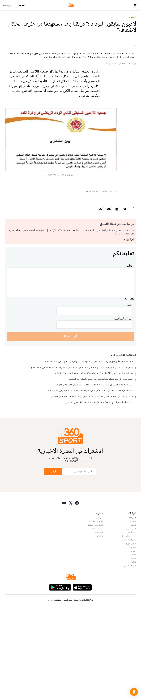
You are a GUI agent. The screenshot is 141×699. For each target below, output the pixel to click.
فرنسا (133, 649)
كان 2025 (132, 608)
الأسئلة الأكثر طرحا (95, 612)
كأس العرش (131, 619)
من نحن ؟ (99, 608)
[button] (134, 692)
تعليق (129, 356)
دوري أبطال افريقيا (128, 623)
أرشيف (100, 627)
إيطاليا (133, 645)
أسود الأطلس (130, 612)
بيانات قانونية (97, 619)
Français (7, 5)
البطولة (132, 37)
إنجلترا (133, 638)
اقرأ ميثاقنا (128, 330)
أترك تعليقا (70, 426)
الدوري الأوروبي (130, 634)
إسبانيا (133, 641)
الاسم (128, 395)
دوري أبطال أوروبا (129, 630)
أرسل (53, 562)
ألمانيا (133, 652)
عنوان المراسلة (123, 409)
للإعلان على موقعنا (95, 615)
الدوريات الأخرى (130, 656)
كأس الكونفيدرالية (129, 627)
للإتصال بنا (98, 623)
